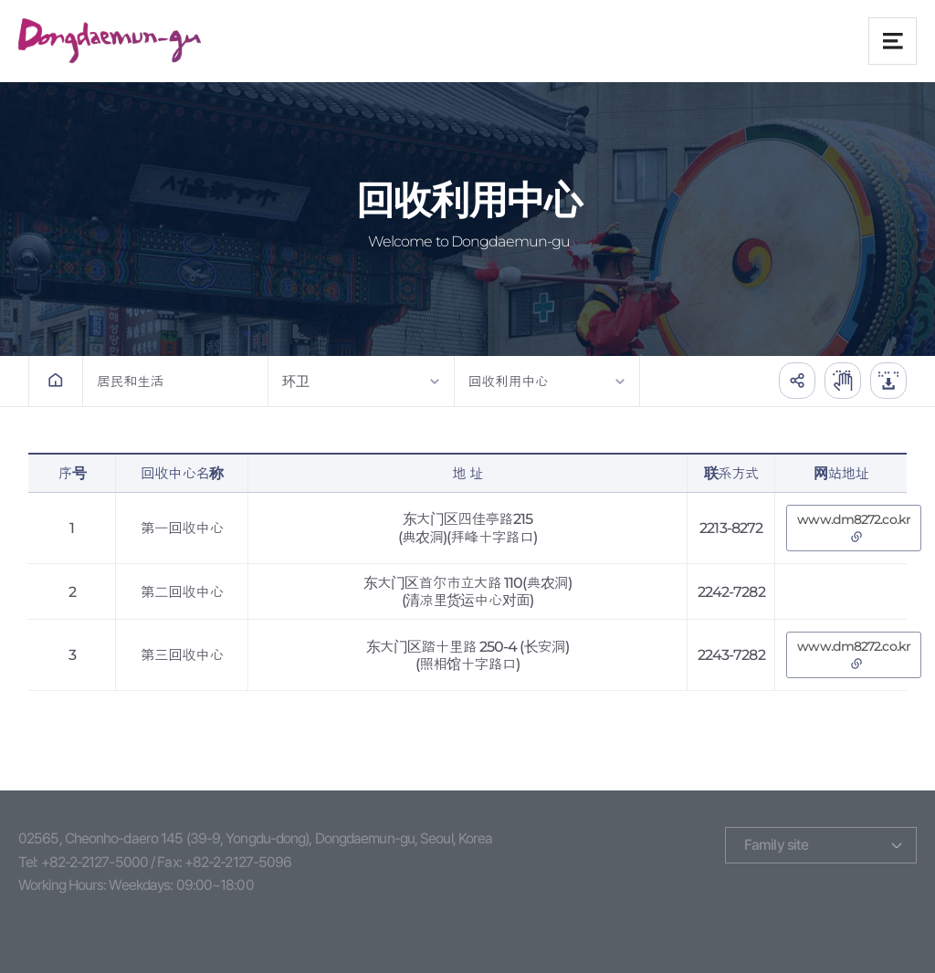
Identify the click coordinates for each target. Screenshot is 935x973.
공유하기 (797, 380)
